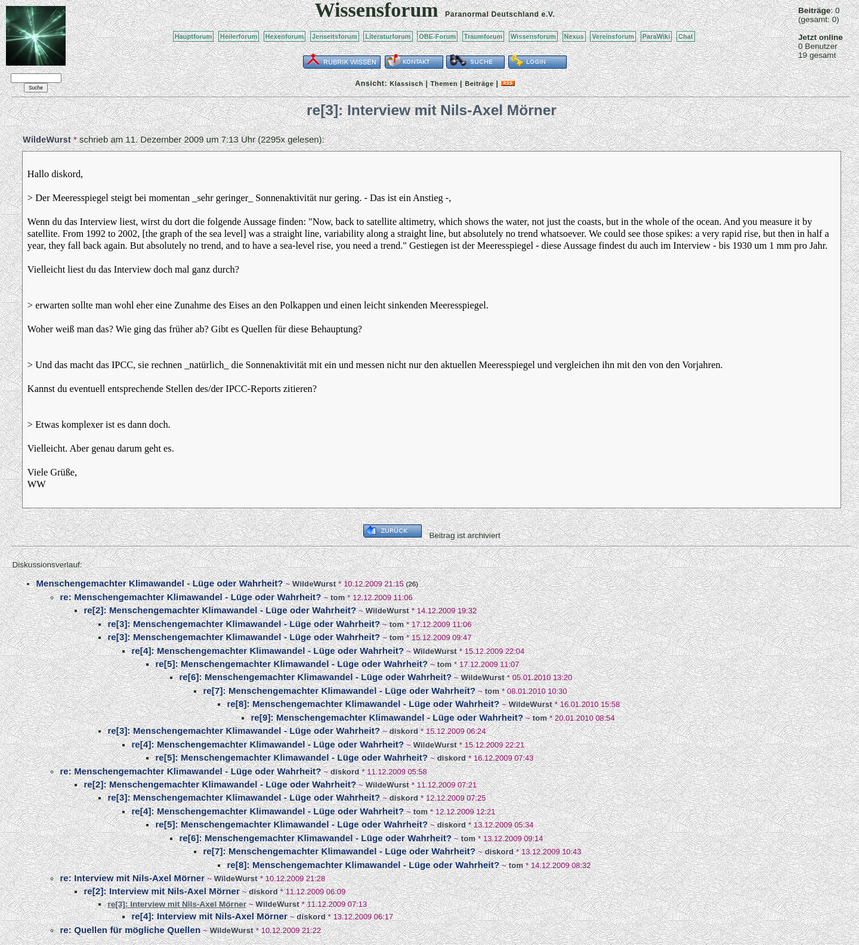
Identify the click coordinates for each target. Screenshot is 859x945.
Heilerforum (238, 36)
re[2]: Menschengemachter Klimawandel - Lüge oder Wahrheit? (220, 610)
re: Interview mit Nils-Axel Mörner (132, 878)
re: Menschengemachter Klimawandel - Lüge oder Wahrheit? (190, 597)
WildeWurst (47, 139)
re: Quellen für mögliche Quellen (130, 930)
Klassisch (406, 83)
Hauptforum (193, 36)
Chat (685, 36)
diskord (404, 731)
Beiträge (479, 83)
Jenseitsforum (334, 36)
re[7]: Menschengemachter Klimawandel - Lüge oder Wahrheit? (339, 690)
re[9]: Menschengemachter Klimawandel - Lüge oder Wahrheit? (387, 717)
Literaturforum (387, 36)
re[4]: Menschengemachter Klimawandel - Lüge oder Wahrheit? (267, 651)
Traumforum (483, 36)
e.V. (548, 14)
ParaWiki (656, 36)
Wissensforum (533, 36)
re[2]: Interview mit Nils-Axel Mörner (161, 891)
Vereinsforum (613, 36)
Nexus (574, 36)
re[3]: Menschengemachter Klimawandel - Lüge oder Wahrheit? (243, 624)
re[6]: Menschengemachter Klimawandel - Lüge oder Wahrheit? (315, 677)
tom (337, 597)
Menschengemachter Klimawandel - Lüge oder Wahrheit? (159, 583)
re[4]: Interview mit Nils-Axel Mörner (209, 916)
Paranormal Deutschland (492, 14)
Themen (444, 83)
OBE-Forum (437, 36)
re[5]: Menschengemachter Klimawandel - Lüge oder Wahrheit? (291, 664)
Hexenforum (284, 36)
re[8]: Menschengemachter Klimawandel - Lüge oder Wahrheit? (363, 704)
